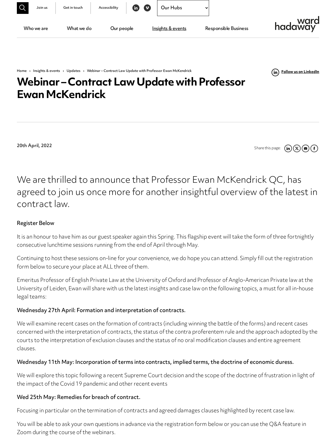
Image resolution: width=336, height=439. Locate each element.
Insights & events (169, 28)
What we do (79, 28)
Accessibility (108, 7)
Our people (121, 28)
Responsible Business (226, 28)
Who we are (36, 28)
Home (22, 71)
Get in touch (73, 7)
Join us (42, 7)
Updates (73, 71)
